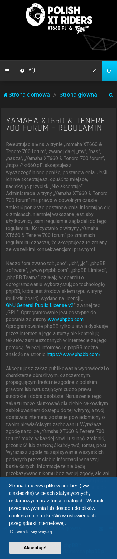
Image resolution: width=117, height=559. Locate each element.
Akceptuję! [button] (35, 547)
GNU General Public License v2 (40, 305)
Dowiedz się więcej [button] (31, 531)
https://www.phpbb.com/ (74, 354)
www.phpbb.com (66, 319)
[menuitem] (27, 71)
